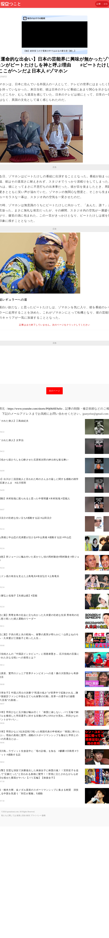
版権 (43, 927)
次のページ (54, 502)
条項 (28, 927)
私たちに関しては (8, 927)
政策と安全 (21, 927)
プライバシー (35, 927)
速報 (105, 4)
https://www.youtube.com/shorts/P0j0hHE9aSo (35, 520)
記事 (99, 4)
